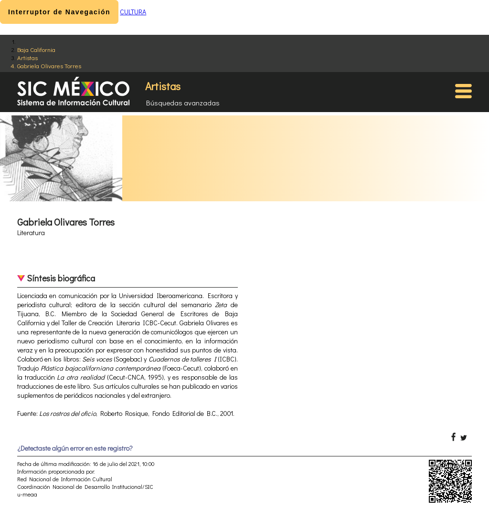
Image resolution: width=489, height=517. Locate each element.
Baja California (36, 49)
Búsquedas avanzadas (183, 102)
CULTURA (133, 11)
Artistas (27, 57)
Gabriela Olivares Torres (49, 66)
